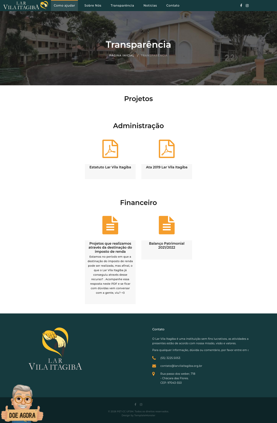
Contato (173, 5)
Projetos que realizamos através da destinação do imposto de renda (110, 247)
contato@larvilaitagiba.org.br (216, 366)
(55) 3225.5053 (205, 358)
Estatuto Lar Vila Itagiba (110, 167)
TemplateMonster (144, 415)
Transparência (122, 5)
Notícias (150, 5)
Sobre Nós (92, 5)
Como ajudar (64, 5)
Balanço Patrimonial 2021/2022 (166, 245)
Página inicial (121, 55)
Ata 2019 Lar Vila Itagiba (167, 167)
